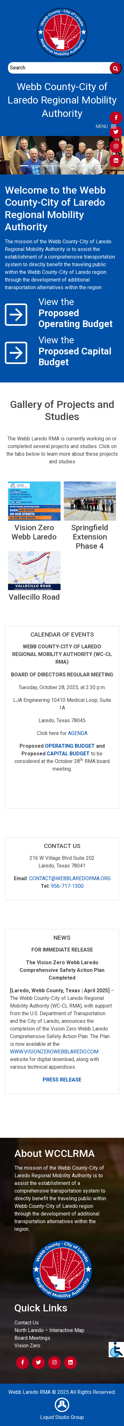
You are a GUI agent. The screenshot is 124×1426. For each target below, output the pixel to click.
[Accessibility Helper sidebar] (116, 1349)
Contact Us (26, 1323)
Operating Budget (70, 746)
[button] (102, 126)
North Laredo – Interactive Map (49, 1330)
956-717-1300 (67, 886)
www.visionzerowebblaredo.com (54, 1052)
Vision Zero (27, 1346)
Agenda (77, 733)
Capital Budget (68, 754)
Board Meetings (32, 1338)
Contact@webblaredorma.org (70, 878)
